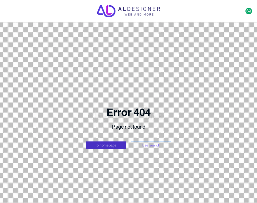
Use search (151, 145)
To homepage (105, 145)
